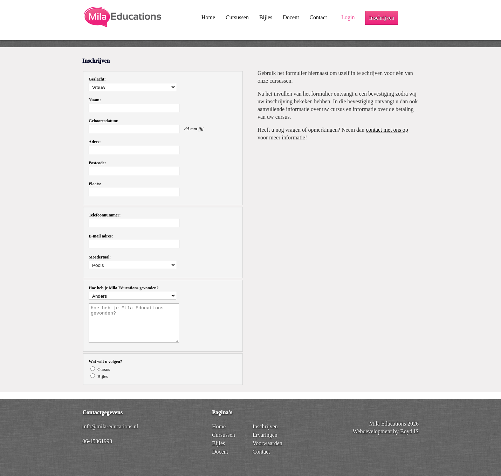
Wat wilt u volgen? (105, 361)
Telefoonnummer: (105, 215)
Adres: (95, 141)
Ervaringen (265, 435)
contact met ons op (387, 130)
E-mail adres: (101, 236)
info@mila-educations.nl (110, 426)
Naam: (95, 99)
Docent (291, 17)
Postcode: (97, 162)
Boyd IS (409, 431)
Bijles (265, 17)
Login (348, 17)
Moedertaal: (100, 257)
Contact (318, 17)
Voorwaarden (267, 443)
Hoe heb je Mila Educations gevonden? (124, 287)
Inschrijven (381, 18)
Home (208, 17)
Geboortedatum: (103, 120)
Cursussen (237, 17)
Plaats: (95, 183)
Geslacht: (97, 79)
